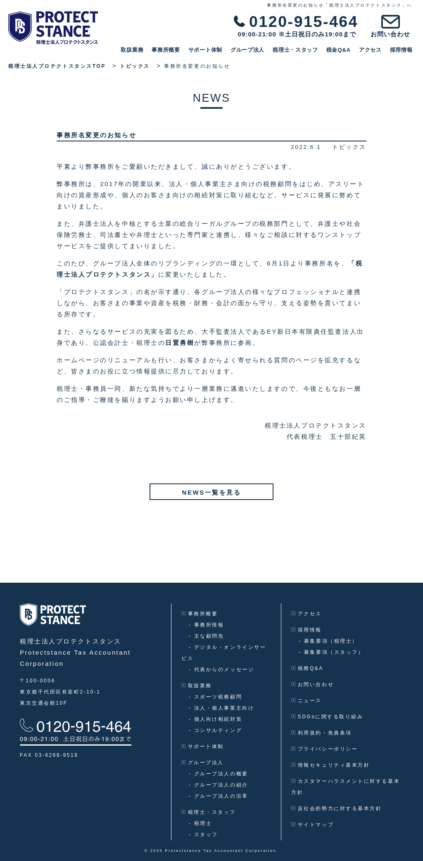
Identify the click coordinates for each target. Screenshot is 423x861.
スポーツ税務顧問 (215, 697)
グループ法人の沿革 (218, 796)
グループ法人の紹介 (218, 785)
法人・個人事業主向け (221, 708)
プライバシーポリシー (324, 749)
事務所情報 (206, 625)
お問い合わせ (312, 684)
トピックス (349, 147)
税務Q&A (307, 668)
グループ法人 (250, 50)
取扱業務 (134, 50)
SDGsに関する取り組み (327, 717)
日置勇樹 (179, 342)
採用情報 (403, 50)
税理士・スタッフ (298, 50)
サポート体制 (207, 50)
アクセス (372, 50)
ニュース (306, 700)
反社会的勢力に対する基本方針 (336, 808)
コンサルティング (215, 730)
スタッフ (203, 834)
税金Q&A (340, 50)
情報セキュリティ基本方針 (330, 765)
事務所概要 (168, 50)
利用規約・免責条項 (321, 733)
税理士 (200, 823)
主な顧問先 (206, 636)
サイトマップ (312, 825)
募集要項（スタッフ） (331, 652)
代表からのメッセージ (221, 669)
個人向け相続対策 (215, 719)
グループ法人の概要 (218, 774)
